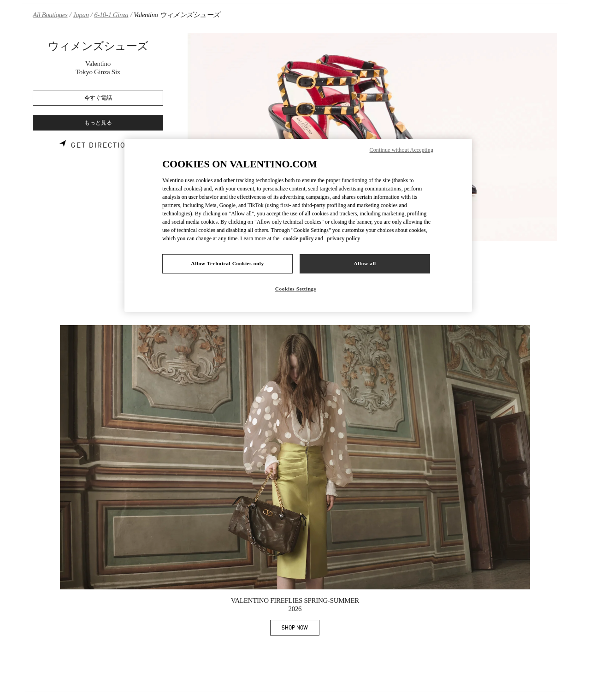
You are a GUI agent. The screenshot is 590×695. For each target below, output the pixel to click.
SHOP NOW (300, 629)
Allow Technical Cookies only (227, 263)
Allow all (365, 263)
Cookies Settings (295, 288)
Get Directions (104, 145)
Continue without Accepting (401, 150)
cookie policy (298, 238)
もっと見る (98, 122)
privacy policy (343, 238)
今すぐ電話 (98, 98)
